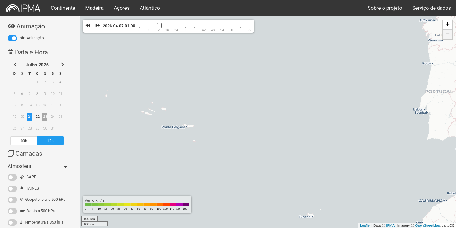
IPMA (390, 225)
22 (37, 117)
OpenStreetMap (427, 225)
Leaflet (365, 225)
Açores (122, 8)
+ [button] (448, 25)
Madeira (94, 8)
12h (50, 141)
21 (30, 117)
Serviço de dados (431, 8)
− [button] (448, 34)
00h (24, 141)
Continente (63, 8)
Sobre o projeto (385, 8)
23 (45, 117)
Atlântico (150, 8)
